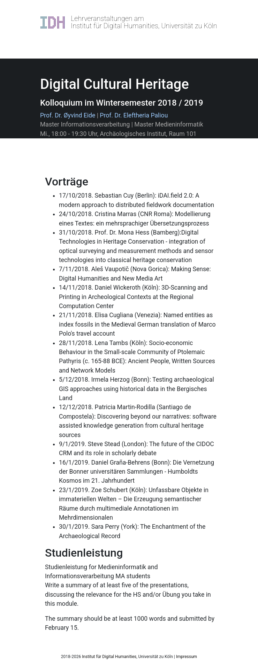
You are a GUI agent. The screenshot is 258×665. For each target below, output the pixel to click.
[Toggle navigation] (50, 38)
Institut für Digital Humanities (109, 656)
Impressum (186, 656)
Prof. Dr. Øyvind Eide (67, 115)
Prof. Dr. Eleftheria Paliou (134, 115)
